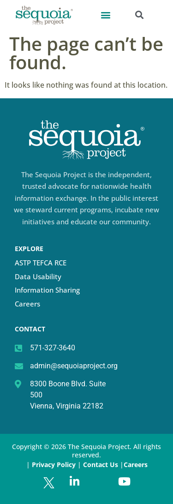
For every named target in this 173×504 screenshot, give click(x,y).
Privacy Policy (54, 464)
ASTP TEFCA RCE (40, 262)
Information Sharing (47, 289)
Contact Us (101, 464)
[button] (105, 14)
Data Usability (38, 276)
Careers (27, 303)
